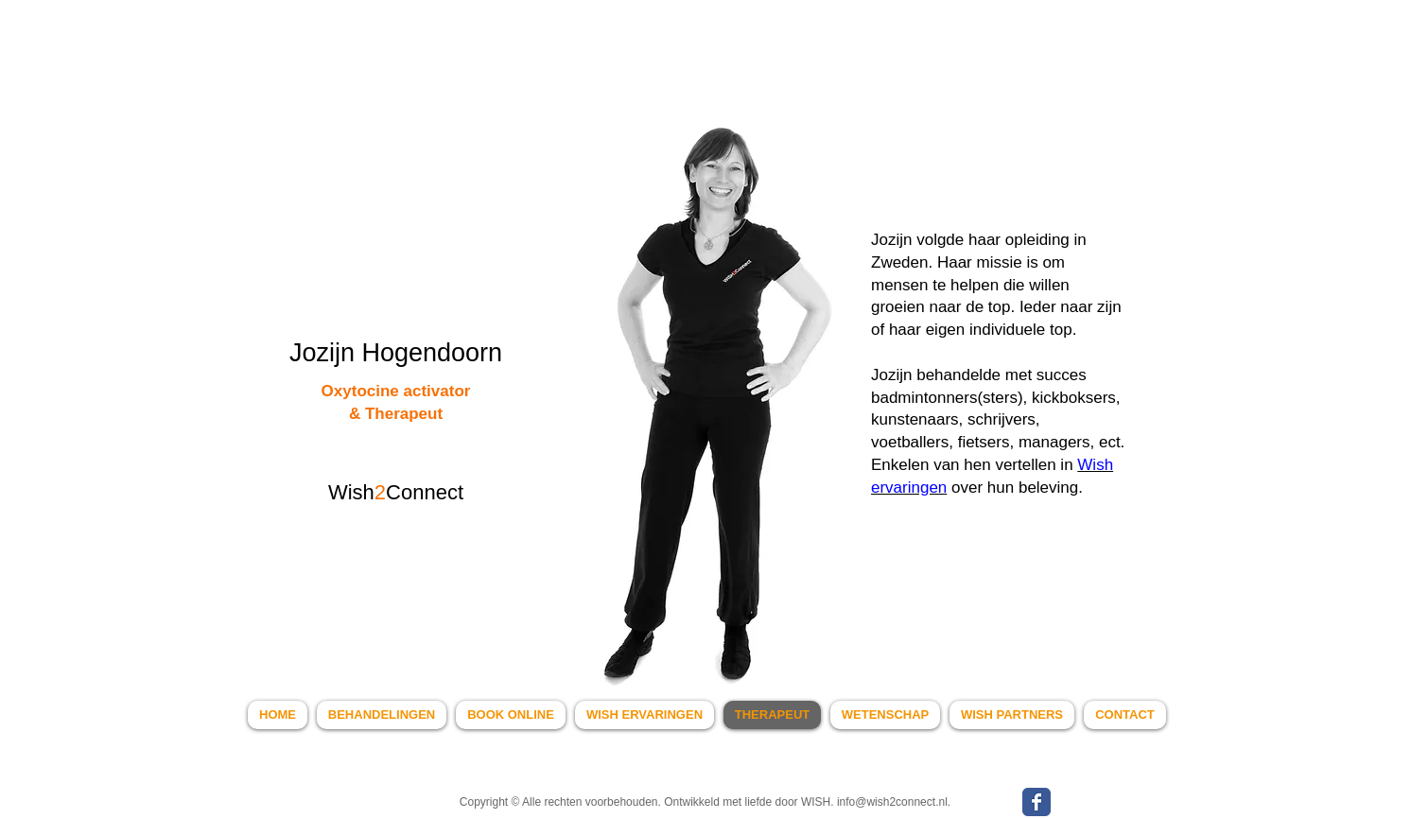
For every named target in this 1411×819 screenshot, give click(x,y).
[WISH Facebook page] (1036, 802)
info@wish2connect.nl (892, 802)
